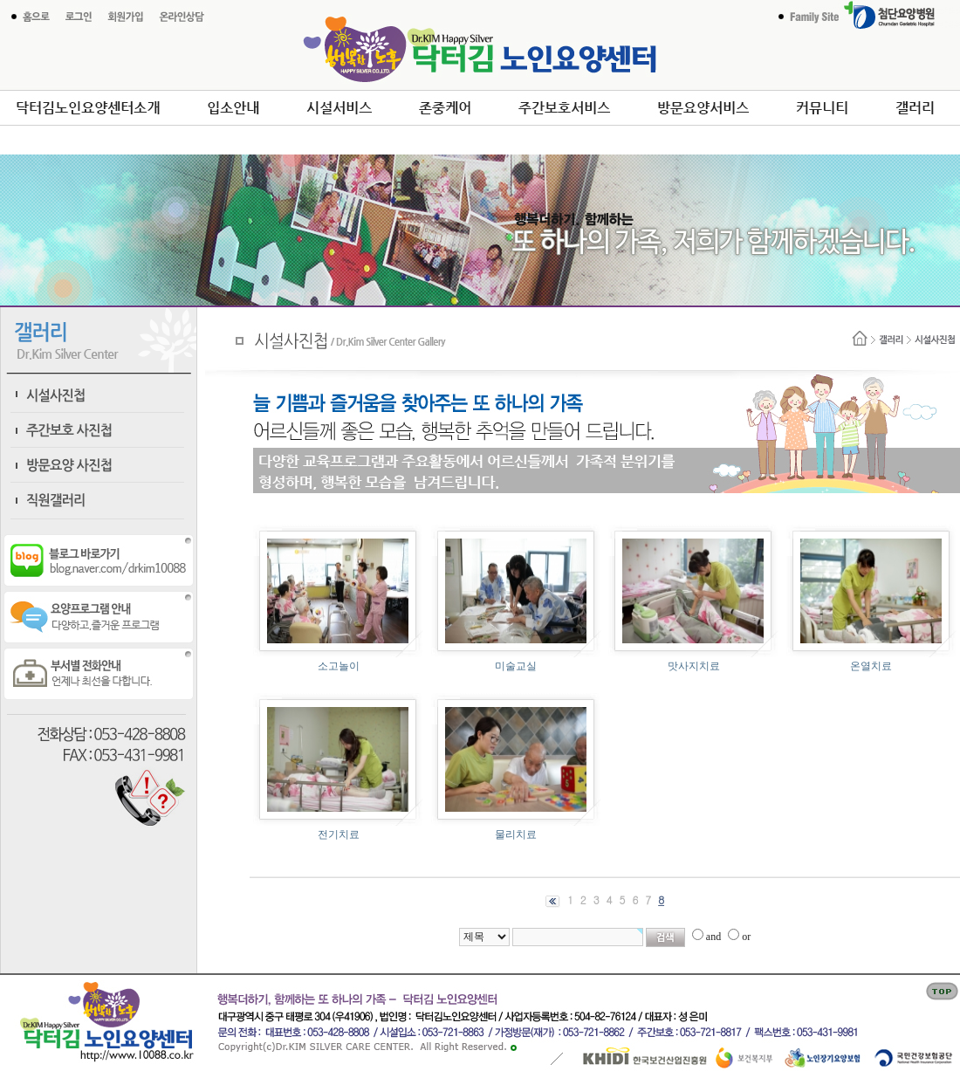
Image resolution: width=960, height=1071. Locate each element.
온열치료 (871, 666)
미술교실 (516, 666)
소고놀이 (339, 666)
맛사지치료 (694, 666)
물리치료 (516, 834)
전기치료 (339, 834)
